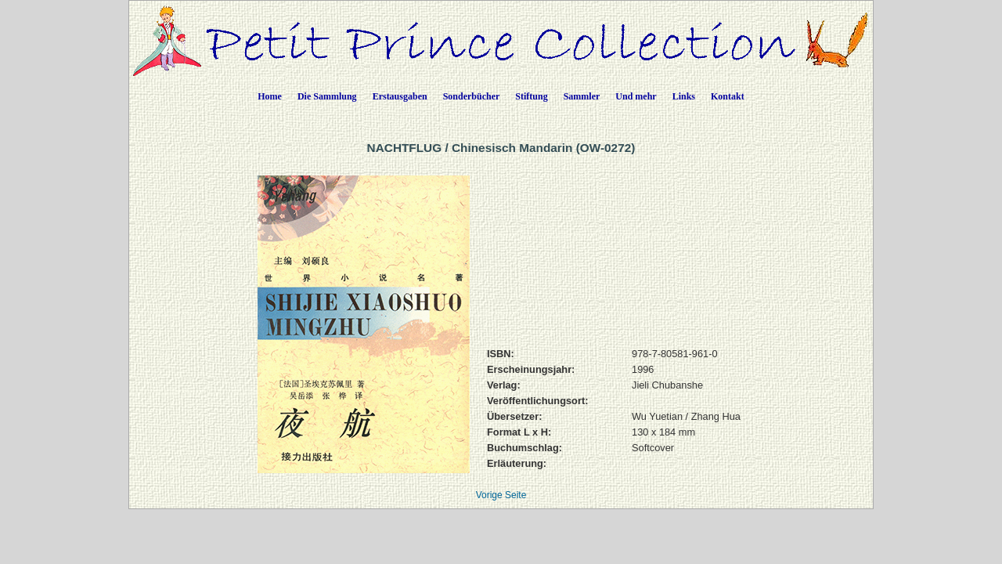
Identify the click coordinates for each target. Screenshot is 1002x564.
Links (683, 96)
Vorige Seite (501, 495)
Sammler (582, 96)
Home (270, 96)
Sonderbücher (471, 96)
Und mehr (635, 96)
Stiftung (531, 96)
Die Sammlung (327, 96)
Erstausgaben (400, 96)
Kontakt (727, 96)
